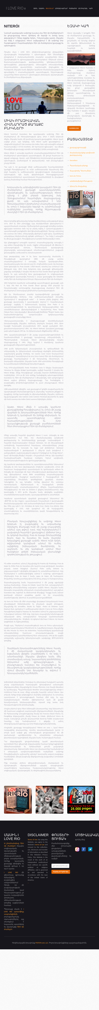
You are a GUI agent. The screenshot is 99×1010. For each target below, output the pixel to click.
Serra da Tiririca (75, 176)
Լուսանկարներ (61, 8)
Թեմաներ (50, 8)
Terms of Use (32, 840)
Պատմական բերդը (79, 166)
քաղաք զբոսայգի (78, 147)
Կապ (91, 8)
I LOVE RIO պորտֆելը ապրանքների (14, 911)
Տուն (36, 8)
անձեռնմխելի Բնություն (81, 181)
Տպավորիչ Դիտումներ (80, 171)
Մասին (42, 8)
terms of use (39, 845)
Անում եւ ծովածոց (78, 186)
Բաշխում (73, 8)
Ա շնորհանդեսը (12, 843)
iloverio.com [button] (74, 128)
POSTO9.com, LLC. (42, 943)
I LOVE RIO (16, 8)
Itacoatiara (73, 160)
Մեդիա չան (83, 8)
